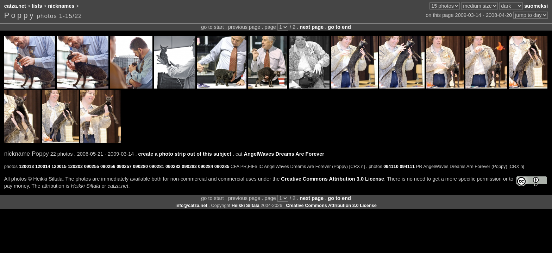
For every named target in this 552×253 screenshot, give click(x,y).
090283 (189, 166)
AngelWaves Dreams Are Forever (284, 154)
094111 (407, 166)
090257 (124, 166)
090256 (107, 166)
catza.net (15, 6)
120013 (26, 166)
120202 (75, 166)
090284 (205, 166)
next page (312, 27)
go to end (339, 27)
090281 (156, 166)
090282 (173, 166)
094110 (391, 166)
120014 (42, 166)
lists (37, 6)
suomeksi (536, 6)
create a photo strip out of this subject (184, 154)
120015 (59, 166)
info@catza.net (191, 205)
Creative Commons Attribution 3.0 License (332, 179)
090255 (91, 166)
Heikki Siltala (245, 205)
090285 (222, 166)
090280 (140, 166)
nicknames (61, 6)
